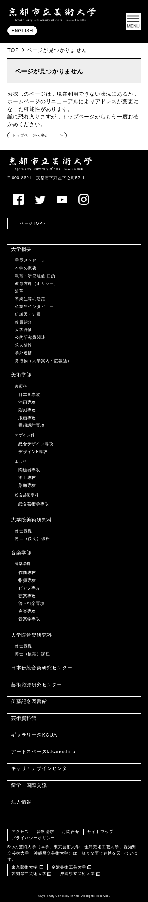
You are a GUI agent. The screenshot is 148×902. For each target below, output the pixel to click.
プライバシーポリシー (33, 838)
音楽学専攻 (29, 619)
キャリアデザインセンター (42, 768)
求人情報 (23, 345)
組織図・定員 (28, 314)
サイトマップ (100, 831)
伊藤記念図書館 (29, 701)
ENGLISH (22, 30)
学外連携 (23, 353)
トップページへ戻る (30, 135)
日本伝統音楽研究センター (42, 667)
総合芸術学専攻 (33, 504)
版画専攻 (27, 418)
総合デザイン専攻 (35, 444)
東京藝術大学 (24, 867)
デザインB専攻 (33, 451)
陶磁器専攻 (29, 470)
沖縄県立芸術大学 (77, 873)
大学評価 (23, 329)
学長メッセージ (30, 260)
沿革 (19, 291)
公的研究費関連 (30, 337)
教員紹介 (23, 322)
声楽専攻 (27, 611)
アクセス (20, 831)
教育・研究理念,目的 (35, 275)
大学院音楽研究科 (31, 635)
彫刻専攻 (27, 410)
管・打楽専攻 (31, 603)
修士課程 (23, 531)
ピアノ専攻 (29, 588)
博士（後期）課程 (32, 538)
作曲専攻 (27, 572)
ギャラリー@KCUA (34, 735)
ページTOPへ (33, 223)
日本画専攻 (29, 394)
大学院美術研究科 (31, 519)
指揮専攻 (27, 580)
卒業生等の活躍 (30, 298)
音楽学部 (21, 552)
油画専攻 (27, 402)
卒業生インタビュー (34, 306)
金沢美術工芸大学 (68, 867)
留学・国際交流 (29, 785)
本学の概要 (26, 268)
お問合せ (70, 831)
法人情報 (21, 802)
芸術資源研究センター (36, 685)
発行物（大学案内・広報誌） (43, 360)
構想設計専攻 (31, 425)
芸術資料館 (24, 718)
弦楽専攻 (27, 596)
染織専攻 (27, 485)
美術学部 (21, 374)
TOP (13, 50)
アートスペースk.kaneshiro (43, 751)
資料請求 (45, 831)
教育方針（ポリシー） (36, 283)
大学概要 (21, 249)
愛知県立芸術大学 (28, 873)
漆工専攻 (27, 477)
